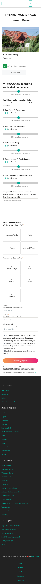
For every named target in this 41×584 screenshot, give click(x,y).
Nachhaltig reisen (7, 469)
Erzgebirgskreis (6, 428)
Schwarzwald (5, 451)
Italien (3, 398)
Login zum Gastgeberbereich (10, 525)
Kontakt (20, 567)
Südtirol (4, 454)
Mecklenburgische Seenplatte (10, 432)
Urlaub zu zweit (6, 465)
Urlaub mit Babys (7, 473)
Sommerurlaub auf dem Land (10, 511)
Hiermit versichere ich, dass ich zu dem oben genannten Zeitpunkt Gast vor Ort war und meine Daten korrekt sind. (19, 345)
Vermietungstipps (7, 533)
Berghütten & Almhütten (9, 488)
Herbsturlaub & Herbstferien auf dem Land (15, 503)
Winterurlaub (5, 507)
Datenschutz (20, 580)
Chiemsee (4, 424)
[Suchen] (30, 3)
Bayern (3, 416)
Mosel (3, 435)
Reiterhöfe (4, 484)
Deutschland (5, 390)
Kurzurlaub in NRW (7, 496)
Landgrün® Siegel (7, 541)
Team (20, 563)
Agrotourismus (6, 499)
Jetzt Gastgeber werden (8, 529)
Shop (3, 544)
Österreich (4, 394)
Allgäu (3, 413)
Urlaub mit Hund (6, 477)
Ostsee (3, 443)
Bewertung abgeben (20, 361)
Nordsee (4, 439)
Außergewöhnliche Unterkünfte (11, 492)
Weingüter (4, 480)
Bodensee (4, 420)
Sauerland (4, 447)
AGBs (20, 572)
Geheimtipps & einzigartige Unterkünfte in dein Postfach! (19, 352)
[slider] (18, 91)
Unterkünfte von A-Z (8, 402)
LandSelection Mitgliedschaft (10, 537)
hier (35, 372)
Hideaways (4, 514)
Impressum (20, 576)
